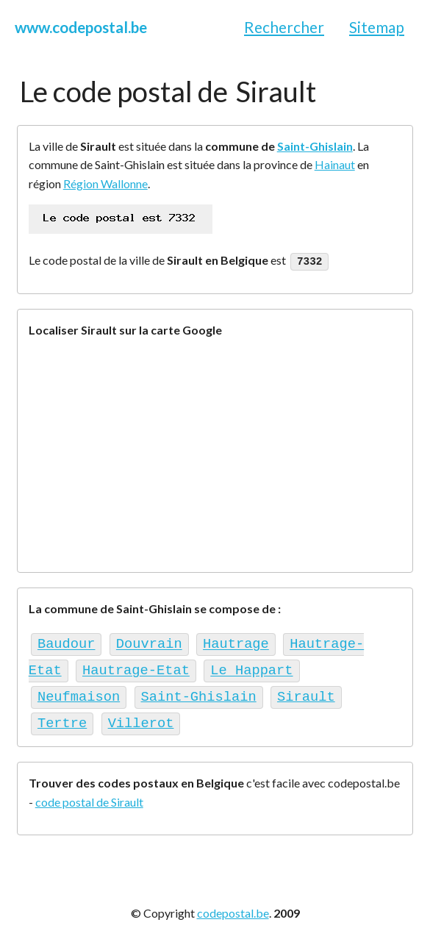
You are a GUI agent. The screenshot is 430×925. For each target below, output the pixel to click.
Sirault (306, 691)
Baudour (66, 641)
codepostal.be (233, 904)
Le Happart (251, 666)
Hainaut (335, 164)
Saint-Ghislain (315, 146)
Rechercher (284, 27)
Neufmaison (78, 691)
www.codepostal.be (81, 27)
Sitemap (376, 27)
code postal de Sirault (89, 793)
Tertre (62, 715)
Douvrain (149, 641)
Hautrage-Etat (136, 666)
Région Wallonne (105, 183)
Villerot (141, 715)
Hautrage (236, 641)
